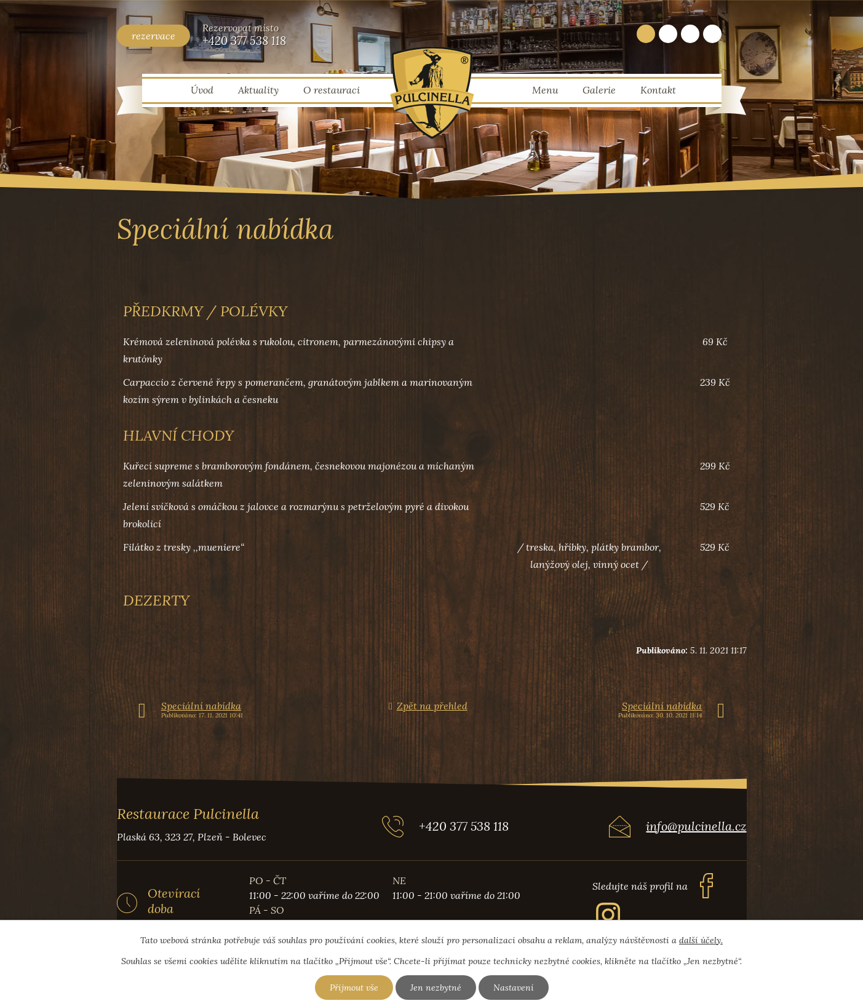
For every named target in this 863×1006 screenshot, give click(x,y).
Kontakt (658, 90)
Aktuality (258, 90)
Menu (545, 90)
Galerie (599, 90)
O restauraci (331, 90)
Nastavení (513, 987)
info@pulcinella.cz (696, 826)
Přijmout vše (354, 987)
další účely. (701, 940)
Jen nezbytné (435, 987)
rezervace (153, 36)
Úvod (202, 90)
